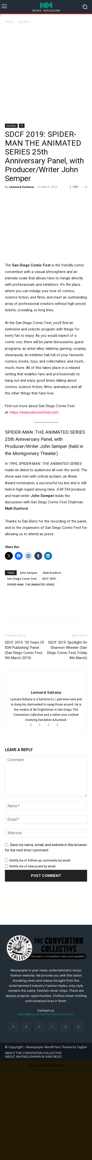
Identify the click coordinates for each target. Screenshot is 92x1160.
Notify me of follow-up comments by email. (40, 860)
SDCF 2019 (48, 578)
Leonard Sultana (21, 187)
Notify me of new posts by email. (33, 866)
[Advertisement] (46, 72)
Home (9, 22)
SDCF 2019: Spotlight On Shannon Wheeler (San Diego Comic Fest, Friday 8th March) (67, 650)
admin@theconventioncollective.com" (46, 1014)
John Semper (29, 572)
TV (21, 125)
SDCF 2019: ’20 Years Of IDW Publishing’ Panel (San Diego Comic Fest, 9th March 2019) (24, 650)
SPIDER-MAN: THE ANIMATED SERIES (31, 584)
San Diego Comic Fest (22, 578)
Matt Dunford (52, 572)
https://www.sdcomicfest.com (34, 412)
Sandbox (24, 22)
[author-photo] (46, 684)
